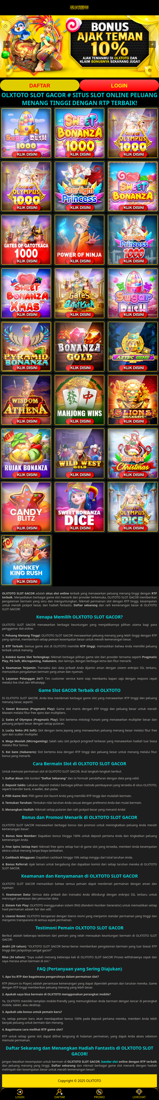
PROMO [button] (99, 1094)
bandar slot (109, 1062)
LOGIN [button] (119, 86)
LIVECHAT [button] (139, 1094)
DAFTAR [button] (39, 86)
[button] (6, 44)
